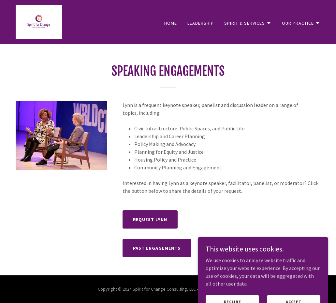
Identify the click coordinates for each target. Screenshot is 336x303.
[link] (39, 21)
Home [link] (170, 23)
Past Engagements (157, 248)
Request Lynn (150, 219)
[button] (247, 23)
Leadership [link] (200, 23)
